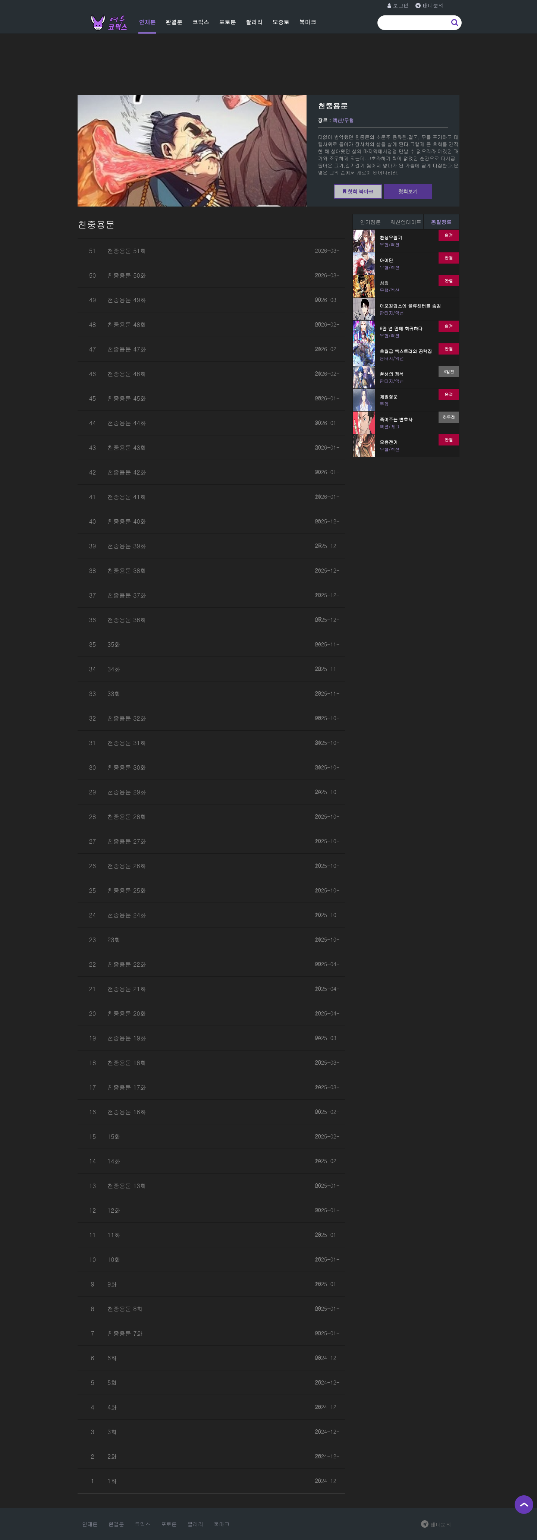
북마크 (307, 22)
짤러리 (254, 22)
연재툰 (147, 22)
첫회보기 (408, 191)
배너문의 (436, 1524)
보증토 (281, 22)
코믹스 (200, 22)
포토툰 (227, 22)
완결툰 (174, 22)
